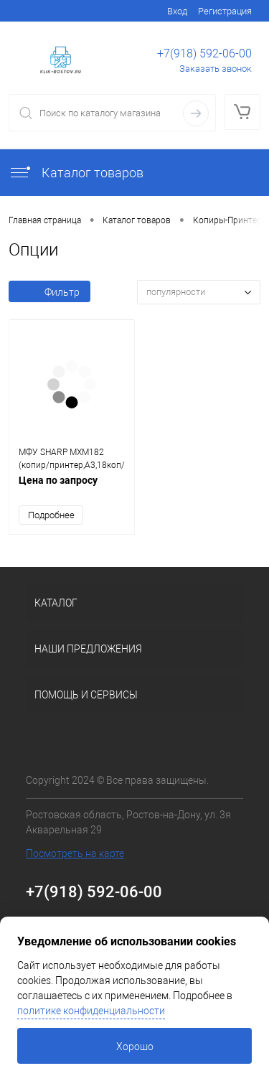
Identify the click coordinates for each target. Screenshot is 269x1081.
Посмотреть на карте (75, 853)
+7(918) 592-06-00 (204, 53)
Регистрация (225, 11)
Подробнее (51, 515)
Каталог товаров (76, 172)
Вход (177, 11)
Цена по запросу (72, 487)
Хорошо (135, 1046)
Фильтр (49, 292)
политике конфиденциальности (91, 1010)
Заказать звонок (215, 68)
